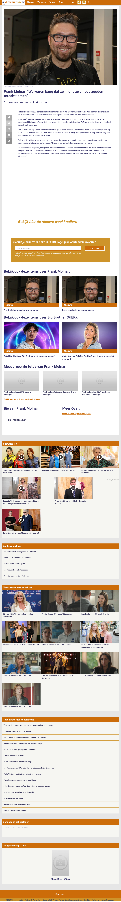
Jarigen (70, 2)
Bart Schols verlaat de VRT (14, 798)
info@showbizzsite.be (74, 900)
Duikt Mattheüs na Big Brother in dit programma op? (24, 774)
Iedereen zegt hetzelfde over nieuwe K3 (19, 792)
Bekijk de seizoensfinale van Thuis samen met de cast (25, 737)
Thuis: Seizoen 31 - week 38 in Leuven (96, 676)
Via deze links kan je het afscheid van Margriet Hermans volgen (28, 725)
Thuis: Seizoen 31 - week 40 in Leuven (57, 614)
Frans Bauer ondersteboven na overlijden (20, 780)
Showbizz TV (10, 443)
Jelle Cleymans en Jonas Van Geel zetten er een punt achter (27, 786)
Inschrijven (94, 248)
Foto (60, 2)
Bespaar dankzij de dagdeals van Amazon (20, 552)
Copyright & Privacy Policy (53, 900)
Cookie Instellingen (91, 900)
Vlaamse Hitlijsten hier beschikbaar (17, 558)
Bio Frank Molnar (16, 419)
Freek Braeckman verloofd (14, 756)
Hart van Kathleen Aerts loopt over (17, 804)
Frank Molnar (68, 414)
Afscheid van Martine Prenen (15, 810)
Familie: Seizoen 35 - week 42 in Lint (17, 676)
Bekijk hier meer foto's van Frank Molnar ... (23, 399)
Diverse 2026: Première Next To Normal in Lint (21, 645)
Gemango (110, 900)
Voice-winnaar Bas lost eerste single (18, 762)
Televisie (41, 2)
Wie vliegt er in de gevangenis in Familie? (20, 750)
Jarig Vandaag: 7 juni (14, 845)
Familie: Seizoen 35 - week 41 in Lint (17, 707)
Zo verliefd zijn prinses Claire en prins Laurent (21, 533)
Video (52, 2)
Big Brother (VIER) (83, 414)
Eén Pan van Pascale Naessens (16, 570)
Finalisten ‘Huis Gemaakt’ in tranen (17, 731)
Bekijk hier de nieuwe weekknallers (47, 221)
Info (39, 900)
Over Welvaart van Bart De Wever (16, 576)
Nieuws (30, 2)
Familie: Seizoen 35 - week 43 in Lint (95, 614)
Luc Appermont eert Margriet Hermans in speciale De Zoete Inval (29, 768)
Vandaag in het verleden (16, 822)
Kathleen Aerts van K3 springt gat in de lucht (59, 470)
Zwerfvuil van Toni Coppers (14, 564)
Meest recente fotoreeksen (17, 587)
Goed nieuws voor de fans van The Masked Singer (23, 743)
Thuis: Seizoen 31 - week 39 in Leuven (56, 645)
